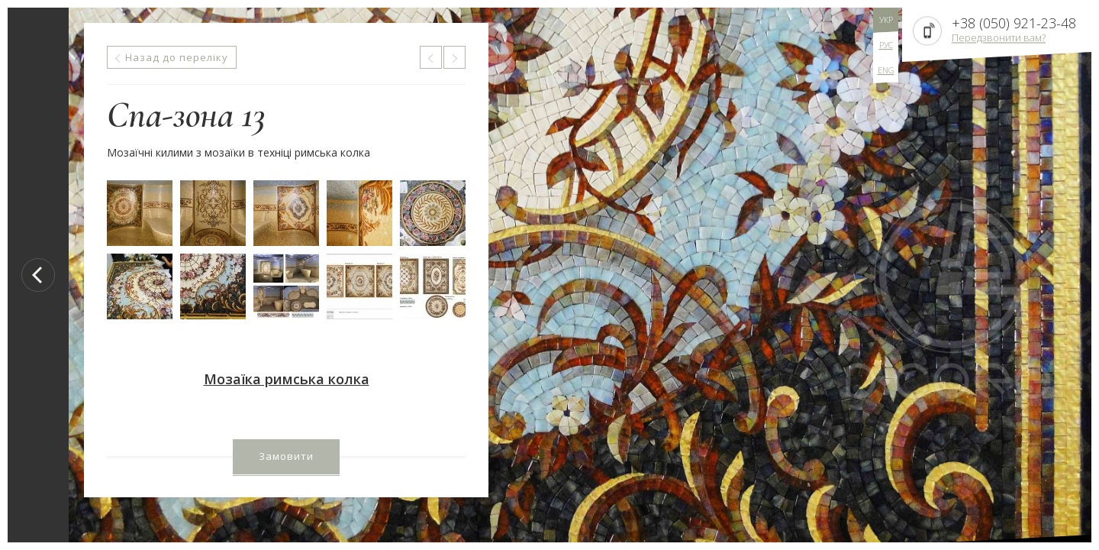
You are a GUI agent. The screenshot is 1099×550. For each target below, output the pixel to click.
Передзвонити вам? (999, 37)
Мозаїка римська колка (286, 379)
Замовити (286, 456)
